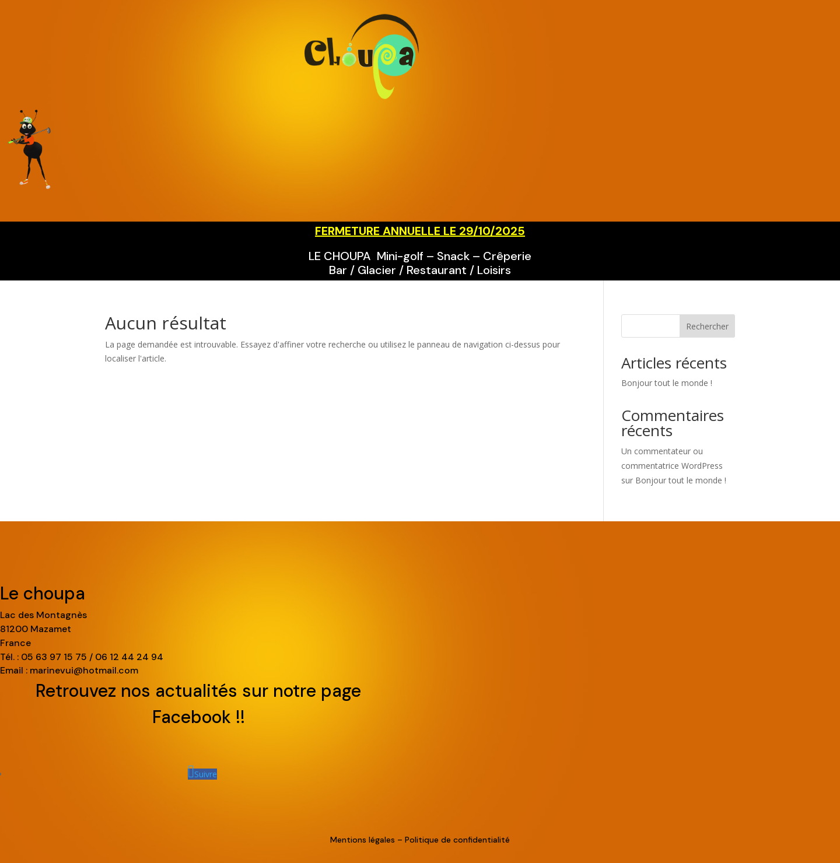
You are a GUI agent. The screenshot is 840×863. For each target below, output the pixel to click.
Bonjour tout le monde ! (666, 382)
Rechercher (707, 326)
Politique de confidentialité (457, 839)
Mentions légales (362, 839)
